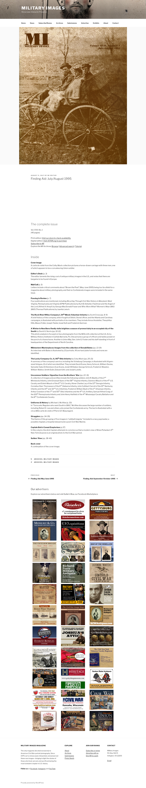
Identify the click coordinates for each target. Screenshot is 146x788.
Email (109, 761)
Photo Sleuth (69, 758)
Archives (59, 23)
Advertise (85, 23)
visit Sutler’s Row (67, 494)
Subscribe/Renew (45, 23)
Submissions (72, 23)
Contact (115, 23)
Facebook (33, 769)
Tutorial (78, 246)
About (105, 23)
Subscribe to (37, 244)
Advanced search (66, 246)
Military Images (43, 8)
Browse (55, 246)
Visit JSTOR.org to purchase (55, 241)
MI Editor (52, 175)
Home (23, 23)
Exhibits (96, 23)
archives (38, 462)
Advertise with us (92, 753)
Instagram (42, 769)
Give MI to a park (92, 756)
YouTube (52, 769)
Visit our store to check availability (56, 238)
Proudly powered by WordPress (32, 783)
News (32, 23)
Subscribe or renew (93, 751)
